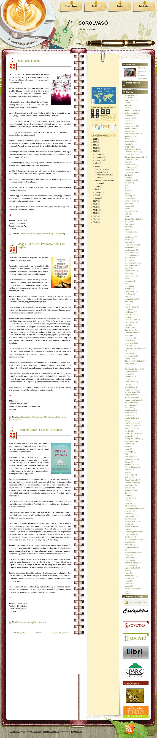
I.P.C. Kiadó (129, 286)
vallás (127, 573)
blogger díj (129, 147)
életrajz (127, 206)
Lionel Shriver (130, 382)
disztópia (128, 190)
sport (126, 501)
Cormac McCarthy (132, 172)
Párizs (127, 454)
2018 (95, 151)
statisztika (128, 503)
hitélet (127, 278)
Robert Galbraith (131, 480)
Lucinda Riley (130, 387)
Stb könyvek (129, 506)
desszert (128, 183)
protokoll (128, 470)
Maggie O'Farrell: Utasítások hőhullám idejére (104, 174)
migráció (128, 415)
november (99, 157)
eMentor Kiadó (130, 211)
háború (127, 268)
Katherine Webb (131, 333)
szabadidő (129, 514)
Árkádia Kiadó (130, 131)
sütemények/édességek (134, 508)
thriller (127, 555)
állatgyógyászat (131, 113)
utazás (127, 570)
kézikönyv (128, 346)
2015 (95, 207)
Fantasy (128, 224)
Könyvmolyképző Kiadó (134, 361)
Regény (120, 6)
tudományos (129, 565)
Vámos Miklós (130, 576)
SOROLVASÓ (93, 23)
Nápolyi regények (131, 426)
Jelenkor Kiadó (130, 307)
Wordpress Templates (51, 732)
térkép (127, 550)
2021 (95, 145)
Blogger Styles (76, 732)
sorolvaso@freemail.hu (131, 89)
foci (126, 234)
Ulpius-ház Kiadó (131, 568)
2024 (95, 139)
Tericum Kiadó (130, 547)
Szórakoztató (144, 6)
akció (127, 103)
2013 (95, 213)
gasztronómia (130, 250)
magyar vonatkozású (133, 400)
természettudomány (132, 552)
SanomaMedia (130, 490)
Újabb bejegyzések (19, 633)
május (97, 186)
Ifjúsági (127, 289)
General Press (130, 252)
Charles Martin (130, 159)
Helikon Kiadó (130, 276)
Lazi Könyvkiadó (131, 371)
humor (127, 283)
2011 (95, 219)
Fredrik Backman (131, 245)
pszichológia (129, 475)
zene (126, 591)
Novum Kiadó (130, 436)
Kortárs (95, 6)
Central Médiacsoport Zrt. (134, 157)
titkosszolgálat (130, 557)
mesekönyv (129, 413)
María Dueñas (130, 405)
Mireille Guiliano (131, 418)
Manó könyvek (130, 402)
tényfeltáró (129, 542)
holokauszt (129, 281)
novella (127, 431)
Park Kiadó (129, 457)
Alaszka (128, 105)
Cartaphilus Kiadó (131, 152)
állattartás (128, 116)
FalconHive (37, 732)
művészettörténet (131, 423)
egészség (128, 196)
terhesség (128, 545)
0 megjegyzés (59, 234)
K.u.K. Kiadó (129, 322)
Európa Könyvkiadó (132, 219)
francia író (128, 242)
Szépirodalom (71, 6)
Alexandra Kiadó (131, 110)
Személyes (129, 519)
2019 (95, 148)
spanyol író (129, 498)
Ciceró (127, 162)
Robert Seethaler (131, 483)
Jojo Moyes (129, 317)
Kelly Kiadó (129, 335)
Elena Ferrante (130, 201)
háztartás (128, 273)
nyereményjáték (131, 441)
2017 (95, 201)
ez (19, 258)
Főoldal (39, 633)
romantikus (129, 485)
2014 (95, 210)
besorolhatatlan (130, 141)
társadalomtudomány (133, 539)
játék (126, 304)
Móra (127, 421)
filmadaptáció (130, 232)
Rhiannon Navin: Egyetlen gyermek (39, 429)
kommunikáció (130, 356)
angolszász (129, 123)
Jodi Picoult (31, 234)
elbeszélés (129, 198)
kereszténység (130, 343)
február (97, 195)
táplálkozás (129, 537)
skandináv (129, 495)
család (127, 178)
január (97, 198)
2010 (95, 222)
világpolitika (129, 583)
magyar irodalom (131, 395)
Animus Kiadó (130, 126)
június (97, 166)
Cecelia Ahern (130, 154)
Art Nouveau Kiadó (132, 134)
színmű (127, 524)
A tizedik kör (28, 91)
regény (38, 234)
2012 (95, 216)
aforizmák (128, 97)
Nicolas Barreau (131, 428)
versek (127, 581)
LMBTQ (128, 384)
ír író (126, 296)
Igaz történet (129, 291)
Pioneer (128, 462)
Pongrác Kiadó (130, 464)
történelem (129, 560)
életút (127, 209)
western (128, 586)
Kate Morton (129, 330)
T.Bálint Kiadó (130, 534)
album (127, 108)
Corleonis (128, 170)
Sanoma (128, 488)
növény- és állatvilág (132, 439)
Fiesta (127, 229)
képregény (129, 340)
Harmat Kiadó (130, 271)
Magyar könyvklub (132, 397)
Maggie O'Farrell (44, 417)
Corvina (128, 175)
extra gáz (128, 221)
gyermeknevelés (131, 265)
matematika (129, 408)
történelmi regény (131, 563)
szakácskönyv (130, 516)
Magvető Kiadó (130, 392)
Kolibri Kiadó (129, 353)
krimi (126, 366)
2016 (95, 204)
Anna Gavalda (130, 128)
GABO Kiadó (32, 417)
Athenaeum (22, 234)
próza (127, 472)
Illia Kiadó (128, 294)
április (97, 189)
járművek (128, 302)
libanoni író (129, 377)
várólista (128, 578)
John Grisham (130, 315)
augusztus (99, 160)
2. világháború (130, 95)
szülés (127, 529)
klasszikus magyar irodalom (135, 348)
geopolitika (129, 258)
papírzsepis (129, 452)
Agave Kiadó (129, 100)
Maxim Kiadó (130, 410)
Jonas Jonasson (131, 320)
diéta (126, 185)
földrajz (127, 240)
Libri (126, 379)
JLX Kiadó (129, 309)
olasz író (128, 444)
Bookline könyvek (131, 149)
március (98, 192)
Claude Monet (130, 165)
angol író (128, 121)
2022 (95, 142)
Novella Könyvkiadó (132, 433)
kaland (127, 325)
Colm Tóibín (129, 167)
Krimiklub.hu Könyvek (133, 369)
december (99, 154)
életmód (128, 203)
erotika (127, 214)
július (97, 163)
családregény (22, 417)
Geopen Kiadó (130, 255)
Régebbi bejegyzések (60, 633)
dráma (127, 193)
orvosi (127, 449)
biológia (128, 144)
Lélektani (128, 374)
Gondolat (128, 260)
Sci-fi (126, 493)
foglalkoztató (129, 237)
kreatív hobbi (130, 364)
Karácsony (129, 328)
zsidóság (128, 594)
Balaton (127, 139)
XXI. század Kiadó (132, 588)
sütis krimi (128, 511)
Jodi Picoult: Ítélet (28, 60)
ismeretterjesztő (131, 299)
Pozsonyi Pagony (131, 467)
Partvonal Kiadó (131, 459)
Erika (143, 68)
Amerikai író (129, 118)
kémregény (129, 338)
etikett (127, 216)
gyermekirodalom (131, 263)
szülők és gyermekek (133, 532)
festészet (128, 227)
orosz (127, 446)
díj (126, 188)
